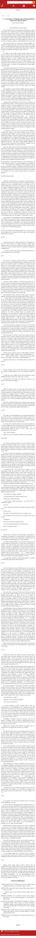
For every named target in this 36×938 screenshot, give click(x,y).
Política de (10, 934)
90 (27, 727)
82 (21, 309)
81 (4, 236)
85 (28, 539)
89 (16, 716)
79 (11, 151)
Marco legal (17, 934)
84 (18, 462)
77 (10, 138)
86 (4, 552)
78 (24, 142)
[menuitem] (2, 6)
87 (7, 634)
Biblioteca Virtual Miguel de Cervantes (2, 2)
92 (24, 763)
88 (28, 672)
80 (23, 205)
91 (12, 743)
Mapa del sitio (3, 934)
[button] (2, 6)
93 (34, 774)
